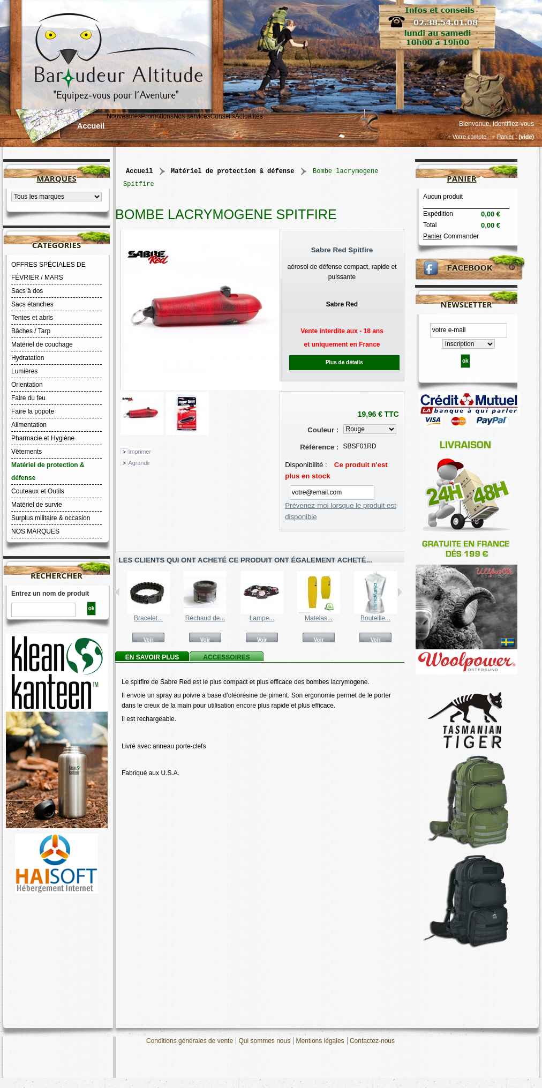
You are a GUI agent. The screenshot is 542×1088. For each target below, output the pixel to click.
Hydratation (27, 358)
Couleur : (322, 430)
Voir (149, 639)
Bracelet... (148, 618)
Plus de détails (344, 362)
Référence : (319, 447)
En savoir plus (152, 657)
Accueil (90, 126)
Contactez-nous (372, 1041)
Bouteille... (375, 618)
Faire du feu (28, 398)
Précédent (117, 592)
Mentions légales (320, 1041)
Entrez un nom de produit (50, 593)
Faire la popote (32, 411)
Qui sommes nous (264, 1041)
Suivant (399, 592)
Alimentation (29, 425)
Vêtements (26, 451)
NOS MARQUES (35, 531)
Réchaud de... (205, 618)
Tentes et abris (32, 317)
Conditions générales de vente (189, 1041)
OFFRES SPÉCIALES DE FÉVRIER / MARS (48, 271)
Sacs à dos (27, 291)
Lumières (24, 371)
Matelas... (319, 618)
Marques (56, 178)
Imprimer (140, 451)
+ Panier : (504, 136)
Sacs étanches (32, 304)
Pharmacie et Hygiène (42, 438)
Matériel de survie (36, 504)
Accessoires (226, 657)
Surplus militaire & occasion (50, 518)
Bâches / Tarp (30, 331)
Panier (461, 178)
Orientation (27, 384)
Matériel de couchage (42, 344)
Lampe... (262, 618)
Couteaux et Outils (37, 491)
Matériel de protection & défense (48, 471)
